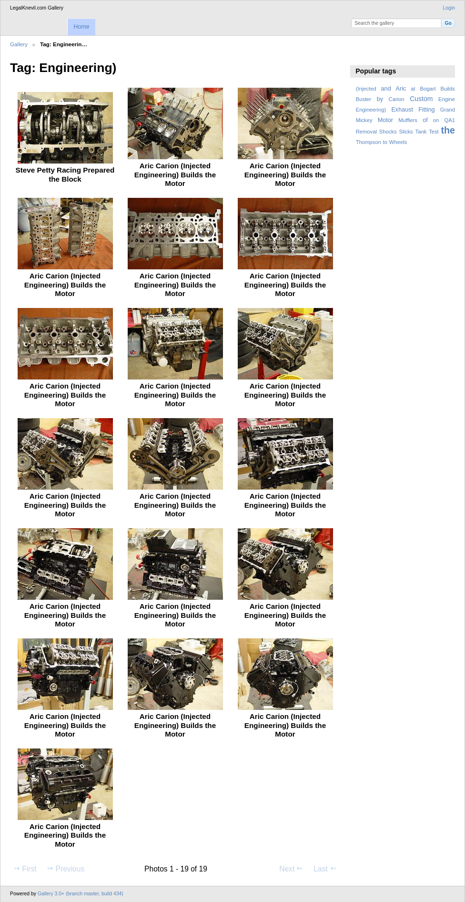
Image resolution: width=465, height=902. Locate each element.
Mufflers (407, 120)
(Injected (366, 89)
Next (291, 868)
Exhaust (402, 109)
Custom (421, 98)
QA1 (450, 120)
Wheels (398, 142)
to (385, 142)
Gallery (19, 44)
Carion (396, 99)
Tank (421, 131)
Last (325, 868)
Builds (447, 89)
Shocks (388, 131)
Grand (447, 110)
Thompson (368, 142)
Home (81, 26)
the (448, 130)
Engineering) (371, 110)
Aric (401, 88)
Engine (446, 99)
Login (449, 7)
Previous (65, 868)
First (24, 868)
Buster (363, 99)
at (413, 89)
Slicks (406, 131)
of (425, 120)
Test (434, 131)
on (436, 120)
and (386, 88)
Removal (366, 131)
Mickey (364, 120)
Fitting (426, 109)
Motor (385, 120)
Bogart (427, 89)
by (380, 99)
